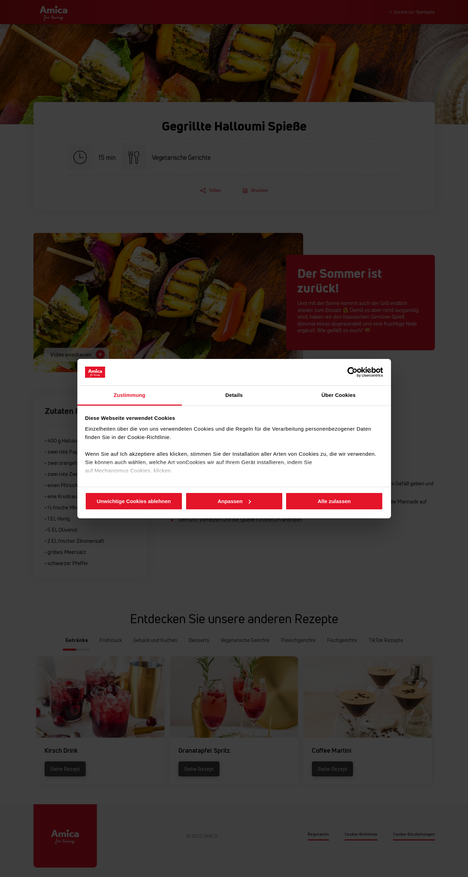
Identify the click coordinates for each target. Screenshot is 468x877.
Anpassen (234, 501)
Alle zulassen (334, 501)
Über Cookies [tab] (339, 395)
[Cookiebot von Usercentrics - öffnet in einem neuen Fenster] (352, 372)
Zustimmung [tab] (129, 395)
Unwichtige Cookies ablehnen (134, 501)
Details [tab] (234, 395)
